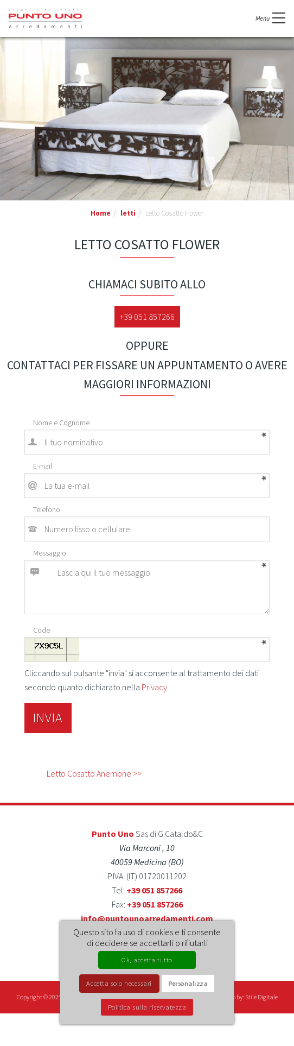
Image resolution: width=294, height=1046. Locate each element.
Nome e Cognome (61, 422)
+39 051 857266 (147, 316)
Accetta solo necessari (118, 983)
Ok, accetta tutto (147, 959)
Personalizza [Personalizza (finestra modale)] (187, 983)
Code (41, 630)
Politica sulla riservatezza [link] (147, 1007)
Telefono (46, 509)
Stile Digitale (261, 997)
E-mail (42, 466)
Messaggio (49, 553)
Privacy (154, 687)
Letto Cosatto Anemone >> (94, 773)
